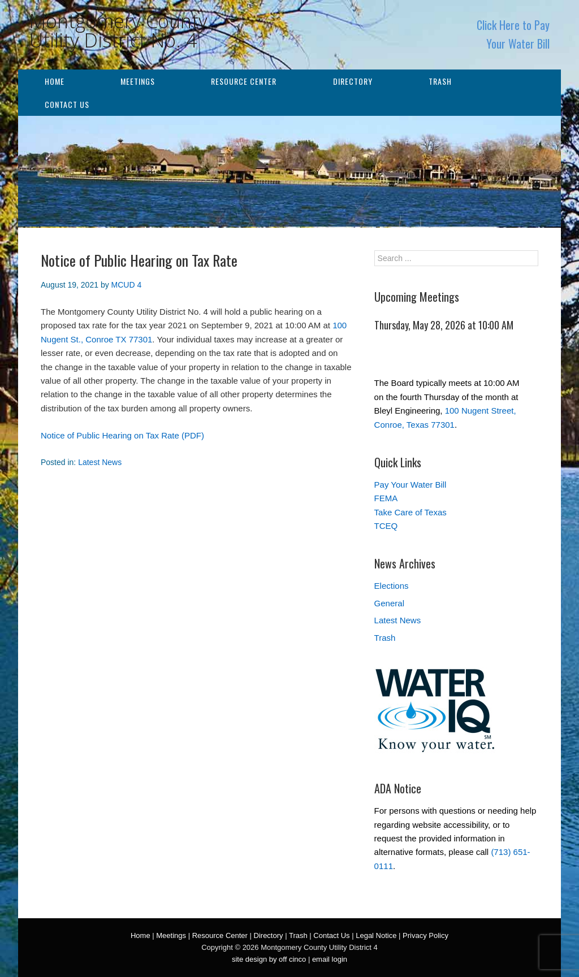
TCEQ (386, 526)
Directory (353, 81)
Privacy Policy (425, 935)
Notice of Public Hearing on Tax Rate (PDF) (122, 435)
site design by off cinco (269, 959)
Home (54, 81)
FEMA (386, 498)
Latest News (100, 462)
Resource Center (243, 81)
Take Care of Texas (410, 512)
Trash (440, 81)
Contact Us (67, 104)
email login (329, 959)
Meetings (137, 81)
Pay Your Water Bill (410, 484)
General (389, 603)
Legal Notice (376, 935)
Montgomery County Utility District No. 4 (118, 30)
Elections (391, 585)
